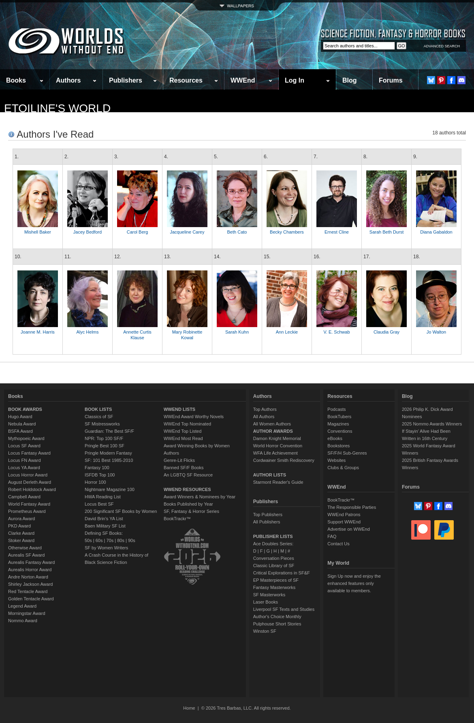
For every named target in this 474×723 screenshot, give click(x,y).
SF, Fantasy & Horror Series (191, 511)
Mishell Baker (37, 232)
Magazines (338, 423)
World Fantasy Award (29, 504)
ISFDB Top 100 (100, 474)
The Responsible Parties (351, 507)
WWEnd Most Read (183, 438)
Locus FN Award (24, 460)
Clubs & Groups (343, 467)
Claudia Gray (386, 332)
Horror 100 (95, 482)
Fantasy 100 (97, 467)
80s (120, 540)
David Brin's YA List (104, 518)
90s (131, 540)
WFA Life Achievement (275, 453)
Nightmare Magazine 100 (110, 489)
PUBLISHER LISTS (273, 536)
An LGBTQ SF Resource (188, 474)
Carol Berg (137, 232)
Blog (349, 80)
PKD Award (19, 525)
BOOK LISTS (98, 409)
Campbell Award (24, 496)
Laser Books (265, 602)
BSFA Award (20, 431)
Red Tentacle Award (27, 591)
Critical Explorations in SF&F (281, 572)
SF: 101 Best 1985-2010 (109, 460)
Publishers (125, 80)
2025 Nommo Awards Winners (432, 423)
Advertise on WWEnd (348, 529)
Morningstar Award (26, 613)
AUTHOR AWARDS (273, 431)
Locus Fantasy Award (29, 453)
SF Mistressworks (102, 423)
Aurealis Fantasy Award (31, 562)
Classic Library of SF (273, 565)
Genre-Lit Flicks (179, 460)
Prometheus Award (27, 511)
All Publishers (266, 521)
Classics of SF (99, 416)
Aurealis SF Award (26, 555)
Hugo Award (20, 416)
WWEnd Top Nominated (187, 423)
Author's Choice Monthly (277, 616)
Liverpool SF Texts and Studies (283, 609)
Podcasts (336, 409)
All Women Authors (272, 423)
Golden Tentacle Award (31, 598)
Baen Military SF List (105, 525)
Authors (68, 80)
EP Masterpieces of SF (276, 580)
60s (99, 540)
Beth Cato (237, 232)
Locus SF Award (24, 445)
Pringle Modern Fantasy (108, 453)
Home (189, 708)
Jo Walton (436, 332)
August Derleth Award (29, 482)
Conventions (339, 431)
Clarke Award (21, 533)
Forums (391, 80)
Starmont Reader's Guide (278, 482)
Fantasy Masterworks (274, 587)
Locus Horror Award (27, 474)
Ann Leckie (287, 332)
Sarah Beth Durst (386, 232)
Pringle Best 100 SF (104, 445)
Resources (186, 80)
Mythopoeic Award (26, 438)
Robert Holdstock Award (32, 489)
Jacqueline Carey (187, 232)
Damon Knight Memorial (277, 438)
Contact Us (338, 543)
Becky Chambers (287, 232)
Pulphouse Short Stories (277, 623)
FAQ (331, 536)
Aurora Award (21, 518)
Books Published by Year (188, 504)
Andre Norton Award (28, 576)
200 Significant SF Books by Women (121, 511)
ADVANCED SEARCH (442, 46)
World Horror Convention (277, 445)
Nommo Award (22, 620)
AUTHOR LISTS (269, 474)
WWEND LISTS (179, 409)
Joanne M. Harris (38, 332)
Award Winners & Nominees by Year (199, 496)
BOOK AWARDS (25, 409)
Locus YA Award (24, 467)
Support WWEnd (344, 521)
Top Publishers (267, 514)
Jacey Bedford (87, 232)
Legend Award (22, 606)
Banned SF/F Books (183, 467)
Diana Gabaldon (436, 232)
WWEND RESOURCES (187, 489)
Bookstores (338, 445)
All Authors (264, 416)
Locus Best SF (99, 504)
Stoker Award (21, 540)
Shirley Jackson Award (30, 584)
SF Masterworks (269, 594)
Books (16, 80)
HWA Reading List (103, 496)
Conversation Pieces (273, 558)
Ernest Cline (337, 232)
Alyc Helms (87, 332)
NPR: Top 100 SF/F (104, 438)
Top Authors (265, 409)
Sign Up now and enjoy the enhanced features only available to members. (353, 583)
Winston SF (264, 631)
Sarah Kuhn (237, 332)
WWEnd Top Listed (182, 431)
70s (109, 540)
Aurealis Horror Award (29, 569)
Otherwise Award (25, 547)
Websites (336, 460)
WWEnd (243, 80)
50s (88, 540)
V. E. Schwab (336, 332)
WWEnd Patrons (343, 514)
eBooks (334, 438)
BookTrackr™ (177, 518)
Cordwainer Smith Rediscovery (283, 460)
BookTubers (339, 416)
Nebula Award (22, 423)
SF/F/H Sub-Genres (347, 453)
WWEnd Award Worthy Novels (194, 416)
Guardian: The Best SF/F (109, 431)
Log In (294, 80)
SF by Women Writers (106, 547)
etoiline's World (57, 108)
